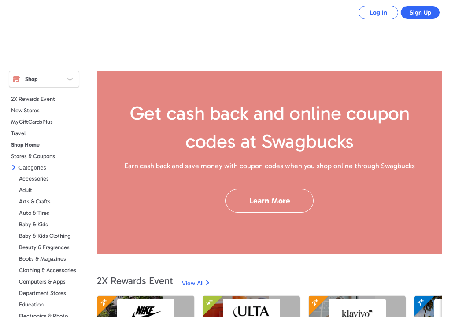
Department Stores (42, 293)
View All (192, 283)
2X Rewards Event (33, 99)
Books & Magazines (42, 258)
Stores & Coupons (33, 156)
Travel (18, 133)
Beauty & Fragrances (44, 247)
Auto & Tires (34, 213)
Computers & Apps (42, 281)
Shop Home (25, 144)
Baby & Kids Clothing (44, 235)
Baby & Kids (33, 224)
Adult (25, 190)
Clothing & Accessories (47, 270)
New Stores (25, 110)
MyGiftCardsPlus (32, 121)
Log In (372, 12)
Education (31, 304)
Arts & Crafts (35, 201)
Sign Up (418, 12)
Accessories (34, 178)
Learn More (269, 201)
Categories (32, 167)
